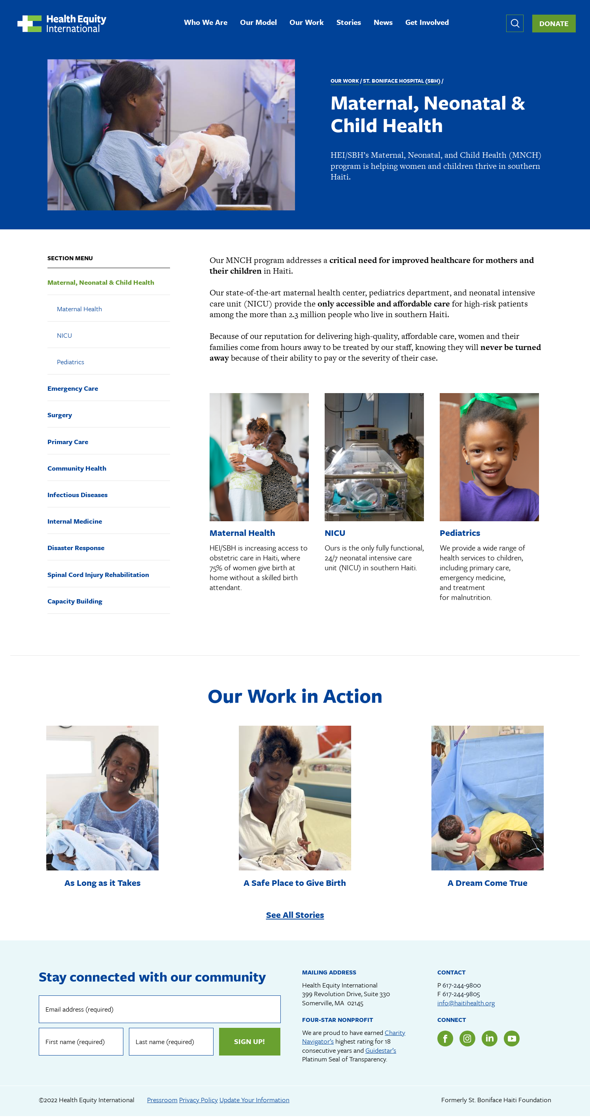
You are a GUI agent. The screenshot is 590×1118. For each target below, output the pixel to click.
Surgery (59, 416)
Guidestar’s (380, 1052)
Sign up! (249, 1043)
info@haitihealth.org (466, 1004)
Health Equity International (63, 24)
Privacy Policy (198, 1101)
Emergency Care (72, 389)
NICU (64, 336)
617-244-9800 (461, 986)
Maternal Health (79, 309)
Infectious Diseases (77, 496)
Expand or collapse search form (515, 24)
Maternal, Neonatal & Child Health (100, 283)
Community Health (76, 469)
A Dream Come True (487, 883)
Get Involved (429, 23)
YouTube (512, 1040)
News (385, 23)
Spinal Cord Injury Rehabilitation (98, 575)
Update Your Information (254, 1101)
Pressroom (162, 1101)
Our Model (260, 23)
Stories (351, 23)
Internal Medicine (74, 522)
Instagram (467, 1040)
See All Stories (295, 915)
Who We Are (208, 23)
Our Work (309, 23)
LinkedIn (489, 1040)
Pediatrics (70, 363)
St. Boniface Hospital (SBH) (402, 81)
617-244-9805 (461, 995)
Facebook (445, 1040)
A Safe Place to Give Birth (294, 883)
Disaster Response (75, 549)
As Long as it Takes (102, 883)
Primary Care (67, 442)
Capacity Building (74, 602)
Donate (554, 24)
